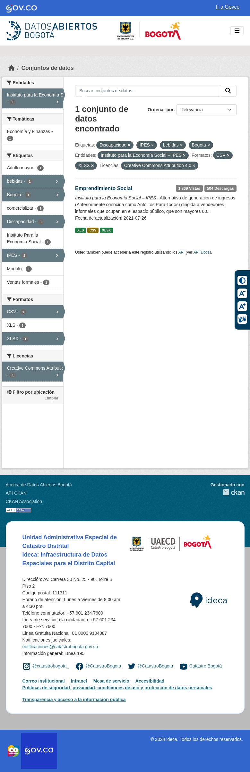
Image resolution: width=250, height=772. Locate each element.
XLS (80, 230)
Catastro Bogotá (205, 666)
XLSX (106, 230)
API (181, 252)
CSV (93, 230)
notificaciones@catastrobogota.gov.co (60, 646)
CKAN (228, 492)
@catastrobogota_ (50, 666)
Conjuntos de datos (47, 68)
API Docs (201, 252)
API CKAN (16, 493)
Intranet (79, 681)
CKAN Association (24, 501)
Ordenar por (161, 109)
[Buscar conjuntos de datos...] (147, 90)
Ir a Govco (228, 7)
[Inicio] (11, 68)
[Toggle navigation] (237, 31)
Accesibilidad (149, 681)
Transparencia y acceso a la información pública (74, 699)
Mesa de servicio (111, 681)
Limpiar (51, 398)
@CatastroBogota (103, 666)
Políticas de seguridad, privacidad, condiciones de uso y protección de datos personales (117, 687)
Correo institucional (43, 681)
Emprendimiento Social (103, 188)
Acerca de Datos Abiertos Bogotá (39, 484)
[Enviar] (228, 90)
